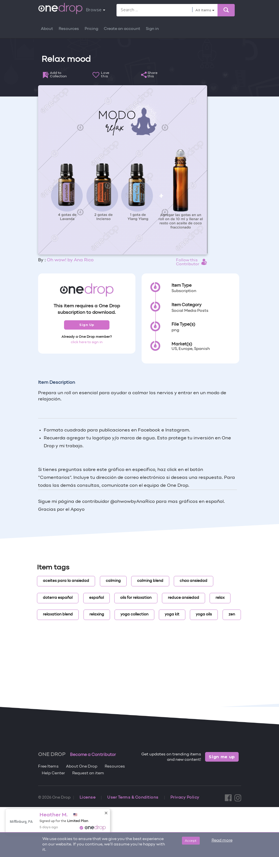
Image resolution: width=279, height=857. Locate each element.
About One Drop (81, 766)
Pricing (91, 29)
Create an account (122, 29)
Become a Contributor (93, 755)
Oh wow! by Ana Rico (70, 260)
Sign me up (222, 756)
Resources (69, 29)
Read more (222, 840)
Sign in (152, 29)
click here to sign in (87, 342)
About (47, 29)
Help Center (53, 773)
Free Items (48, 766)
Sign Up (86, 325)
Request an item (88, 773)
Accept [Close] (191, 840)
